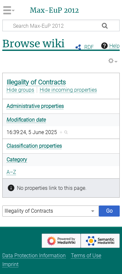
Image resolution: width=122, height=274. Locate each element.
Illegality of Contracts (36, 82)
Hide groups (20, 90)
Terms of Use (86, 255)
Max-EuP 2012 (54, 10)
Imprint (10, 264)
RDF (89, 47)
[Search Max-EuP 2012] (61, 25)
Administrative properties (35, 106)
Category (17, 160)
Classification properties (34, 146)
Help (110, 45)
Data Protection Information (34, 255)
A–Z (11, 172)
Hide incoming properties (68, 90)
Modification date (26, 120)
